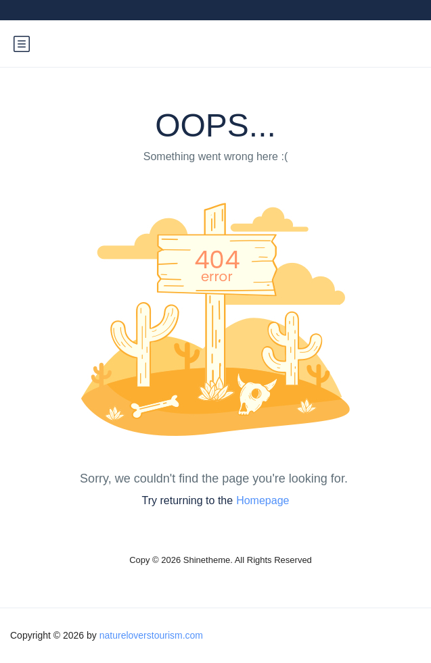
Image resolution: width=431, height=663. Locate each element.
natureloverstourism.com (151, 635)
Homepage (262, 500)
